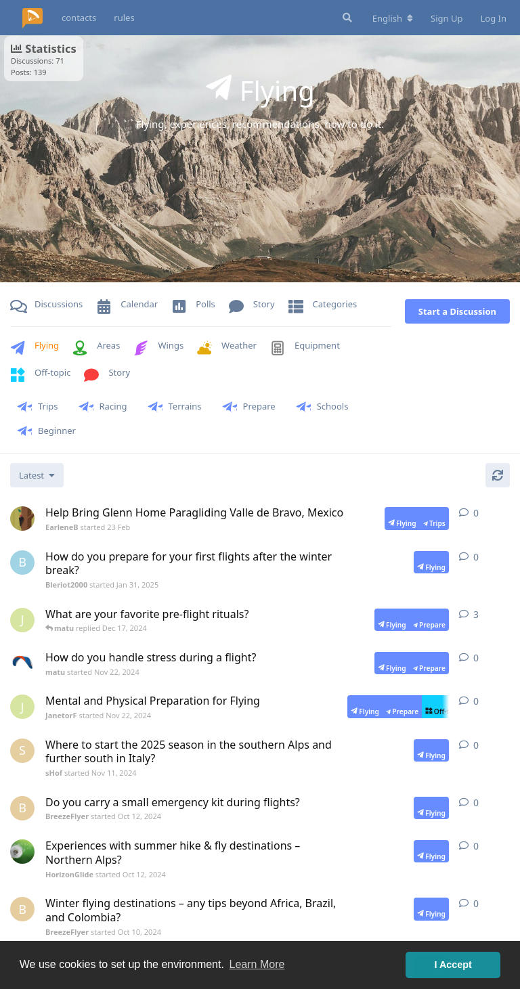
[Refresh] (497, 475)
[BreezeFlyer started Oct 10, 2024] (22, 909)
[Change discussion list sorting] (37, 475)
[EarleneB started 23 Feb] (22, 518)
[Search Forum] (346, 17)
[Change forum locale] (393, 18)
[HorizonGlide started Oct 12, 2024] (22, 851)
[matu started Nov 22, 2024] (22, 663)
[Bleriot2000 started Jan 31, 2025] (22, 562)
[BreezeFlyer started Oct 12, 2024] (22, 808)
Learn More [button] (257, 964)
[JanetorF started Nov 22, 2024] (22, 620)
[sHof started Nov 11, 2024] (22, 751)
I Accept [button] (452, 964)
